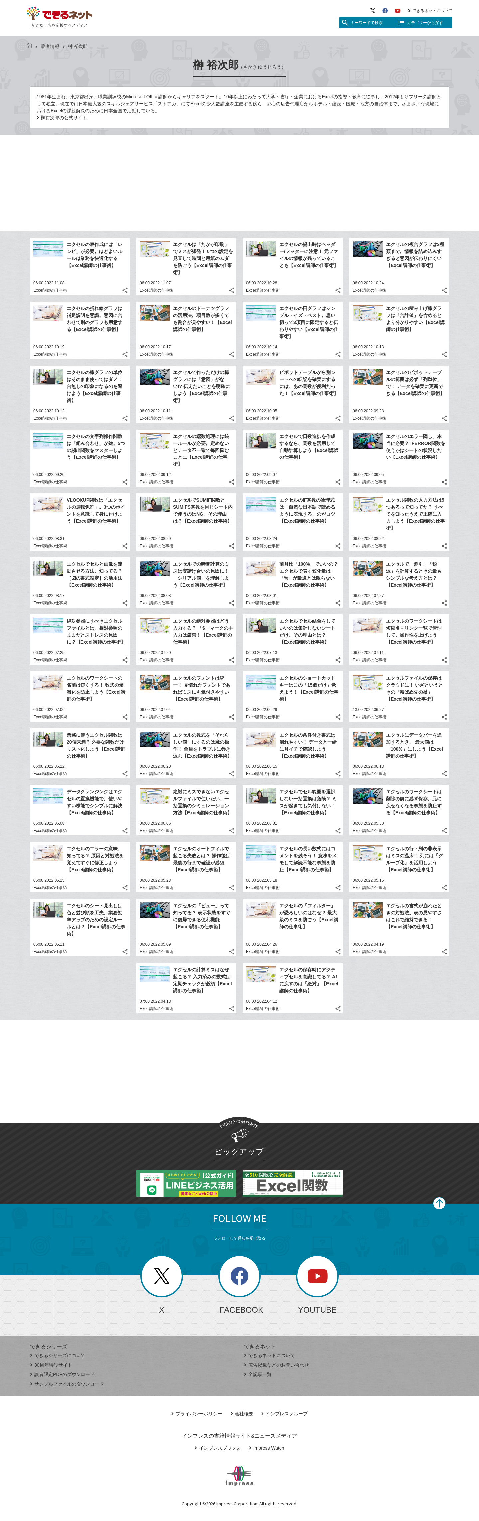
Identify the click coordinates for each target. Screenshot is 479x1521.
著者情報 (47, 46)
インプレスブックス (218, 1448)
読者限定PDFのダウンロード (62, 1374)
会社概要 (242, 1413)
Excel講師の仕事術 (50, 290)
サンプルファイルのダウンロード (67, 1384)
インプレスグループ (284, 1413)
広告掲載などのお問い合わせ (276, 1365)
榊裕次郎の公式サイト (64, 117)
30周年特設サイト (51, 1365)
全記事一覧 (258, 1374)
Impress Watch (266, 1448)
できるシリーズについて (57, 1355)
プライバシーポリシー (196, 1413)
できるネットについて (430, 10)
